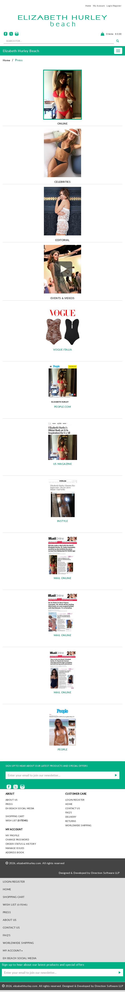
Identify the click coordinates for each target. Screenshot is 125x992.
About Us (9, 920)
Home (88, 5)
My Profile (12, 835)
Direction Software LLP (105, 873)
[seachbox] (59, 41)
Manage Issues (15, 848)
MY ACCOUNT (13, 950)
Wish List (17, 820)
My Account (99, 5)
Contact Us (72, 808)
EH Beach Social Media (20, 808)
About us (11, 799)
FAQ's (68, 812)
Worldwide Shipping (78, 825)
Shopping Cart (15, 816)
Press (9, 804)
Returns (70, 821)
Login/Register (114, 5)
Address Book (15, 852)
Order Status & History (21, 843)
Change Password (17, 839)
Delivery (70, 816)
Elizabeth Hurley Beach (21, 50)
